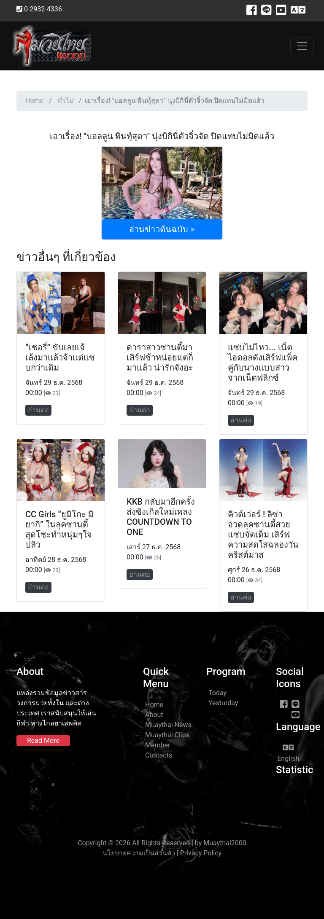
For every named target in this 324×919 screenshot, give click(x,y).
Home (34, 101)
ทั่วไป (65, 101)
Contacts (158, 755)
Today (217, 693)
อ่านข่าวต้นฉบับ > (161, 229)
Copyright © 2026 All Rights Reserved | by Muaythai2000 (162, 843)
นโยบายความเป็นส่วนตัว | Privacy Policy (162, 853)
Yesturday (223, 703)
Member (157, 745)
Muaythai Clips (167, 735)
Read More (43, 740)
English (288, 753)
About (154, 715)
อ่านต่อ (38, 410)
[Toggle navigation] (302, 46)
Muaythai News (168, 725)
